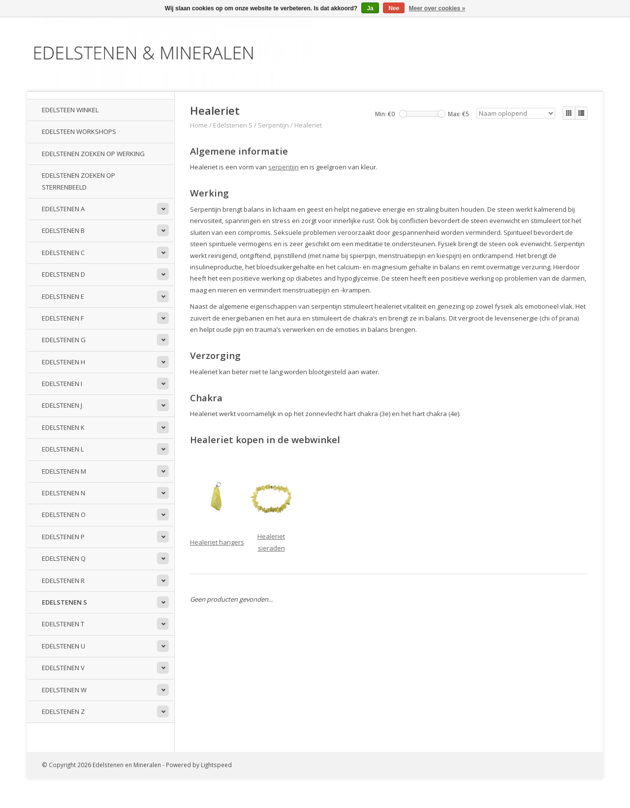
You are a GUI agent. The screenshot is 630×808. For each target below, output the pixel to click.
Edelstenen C (63, 252)
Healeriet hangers (217, 542)
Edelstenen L (63, 449)
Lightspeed (216, 765)
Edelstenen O (64, 514)
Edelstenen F (63, 318)
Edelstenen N (63, 492)
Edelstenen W (64, 689)
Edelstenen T (63, 623)
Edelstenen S (64, 602)
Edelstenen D (63, 274)
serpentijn (283, 166)
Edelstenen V (63, 667)
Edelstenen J (62, 405)
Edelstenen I (62, 383)
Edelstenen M (64, 471)
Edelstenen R (63, 580)
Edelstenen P (63, 536)
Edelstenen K (63, 427)
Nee (393, 8)
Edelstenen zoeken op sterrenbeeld (78, 181)
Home (199, 125)
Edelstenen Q (64, 558)
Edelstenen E (63, 296)
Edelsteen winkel (70, 109)
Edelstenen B (63, 230)
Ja (370, 8)
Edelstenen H (63, 361)
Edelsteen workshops (79, 131)
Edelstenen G (64, 339)
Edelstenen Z (63, 711)
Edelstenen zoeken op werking (93, 153)
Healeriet (308, 125)
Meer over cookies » (437, 8)
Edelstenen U (63, 646)
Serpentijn (273, 125)
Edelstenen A (63, 208)
